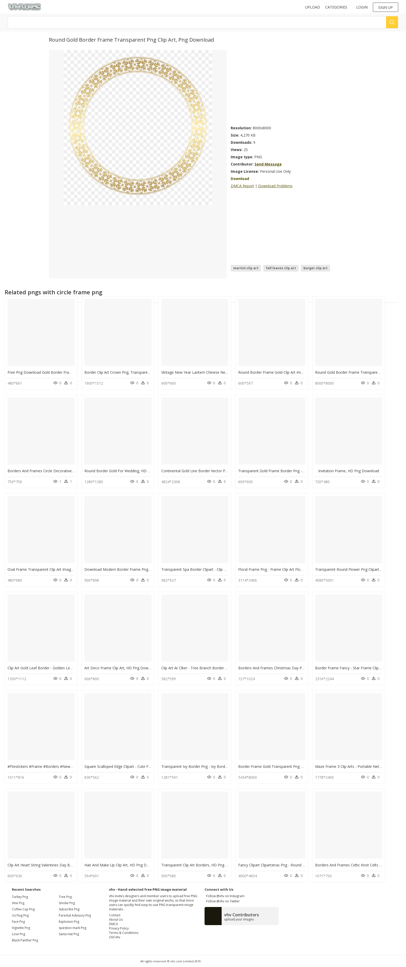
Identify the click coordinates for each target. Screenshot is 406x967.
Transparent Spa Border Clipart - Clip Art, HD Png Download (211, 569)
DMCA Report (242, 185)
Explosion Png (69, 921)
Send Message (268, 164)
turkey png (20, 897)
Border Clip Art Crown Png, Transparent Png (121, 372)
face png (18, 921)
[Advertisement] (294, 86)
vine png (18, 903)
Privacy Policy (119, 928)
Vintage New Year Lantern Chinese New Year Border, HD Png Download (222, 372)
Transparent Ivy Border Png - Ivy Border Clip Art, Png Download (214, 766)
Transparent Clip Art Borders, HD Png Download (202, 865)
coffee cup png (23, 909)
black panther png (25, 940)
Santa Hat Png (69, 934)
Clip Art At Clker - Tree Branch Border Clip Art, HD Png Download (215, 667)
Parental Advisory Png (75, 915)
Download (240, 178)
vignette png (21, 928)
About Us (116, 919)
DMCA (113, 924)
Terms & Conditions (123, 933)
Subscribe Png (69, 909)
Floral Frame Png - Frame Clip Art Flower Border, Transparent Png (293, 569)
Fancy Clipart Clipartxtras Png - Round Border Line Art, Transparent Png (298, 865)
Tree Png (65, 897)
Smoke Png (67, 903)
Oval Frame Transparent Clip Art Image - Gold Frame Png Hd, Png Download (72, 569)
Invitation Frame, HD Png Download (348, 470)
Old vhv (114, 937)
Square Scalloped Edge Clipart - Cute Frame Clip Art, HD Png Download (144, 766)
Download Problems (275, 185)
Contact (114, 915)
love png (18, 934)
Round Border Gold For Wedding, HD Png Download (128, 470)
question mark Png (72, 928)
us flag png (20, 915)
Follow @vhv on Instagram (224, 896)
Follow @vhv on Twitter (222, 901)
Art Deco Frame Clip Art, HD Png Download (121, 667)
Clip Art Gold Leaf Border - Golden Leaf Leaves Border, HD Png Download (70, 667)
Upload (312, 7)
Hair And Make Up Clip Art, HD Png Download (122, 865)
